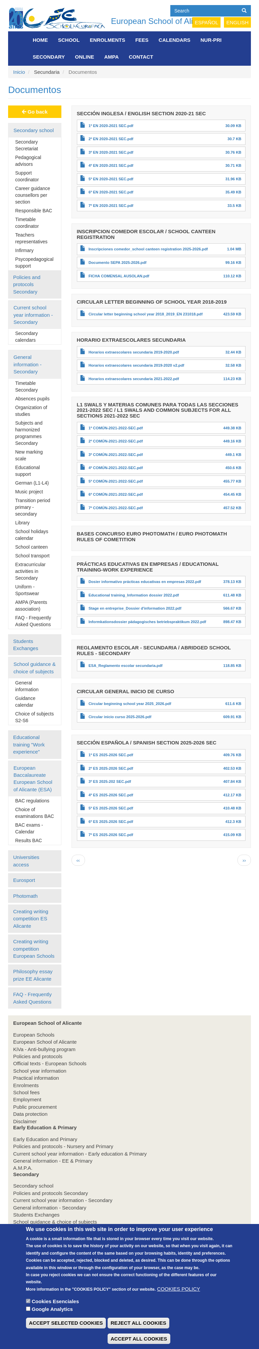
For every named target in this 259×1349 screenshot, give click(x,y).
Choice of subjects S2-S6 (34, 717)
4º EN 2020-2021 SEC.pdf (110, 165)
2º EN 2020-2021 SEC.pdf (110, 139)
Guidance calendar (25, 702)
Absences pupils (32, 398)
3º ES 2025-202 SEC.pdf (109, 781)
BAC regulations (32, 800)
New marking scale (29, 455)
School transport (32, 555)
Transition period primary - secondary (32, 507)
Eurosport (24, 880)
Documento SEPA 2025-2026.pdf (117, 262)
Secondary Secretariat (26, 145)
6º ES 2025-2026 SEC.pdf (110, 822)
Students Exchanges (25, 644)
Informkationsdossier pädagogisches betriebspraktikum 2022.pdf (147, 622)
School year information (39, 1071)
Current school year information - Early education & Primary (80, 1154)
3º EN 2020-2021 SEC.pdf (110, 152)
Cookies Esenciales (55, 1313)
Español (206, 22)
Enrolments (107, 40)
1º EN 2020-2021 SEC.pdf (110, 126)
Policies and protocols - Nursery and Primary (63, 1146)
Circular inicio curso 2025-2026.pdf (119, 717)
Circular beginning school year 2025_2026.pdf (129, 704)
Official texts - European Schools (49, 1063)
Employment (27, 1099)
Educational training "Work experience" (29, 744)
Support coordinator (27, 176)
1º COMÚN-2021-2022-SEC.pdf (115, 428)
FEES (141, 40)
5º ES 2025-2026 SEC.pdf (110, 808)
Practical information (36, 1078)
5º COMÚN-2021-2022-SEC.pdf (115, 481)
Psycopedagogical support (34, 262)
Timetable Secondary (26, 386)
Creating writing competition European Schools (34, 949)
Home (40, 40)
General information (26, 686)
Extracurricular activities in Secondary (30, 571)
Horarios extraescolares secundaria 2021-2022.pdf (133, 379)
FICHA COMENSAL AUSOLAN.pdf (118, 276)
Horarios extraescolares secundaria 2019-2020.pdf (133, 352)
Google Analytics (52, 1321)
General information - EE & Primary (52, 1161)
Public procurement (35, 1107)
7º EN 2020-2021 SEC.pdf (110, 206)
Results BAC (28, 840)
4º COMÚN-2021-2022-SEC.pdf (115, 468)
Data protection (30, 1114)
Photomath (25, 896)
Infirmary (24, 250)
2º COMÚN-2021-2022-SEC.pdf (115, 441)
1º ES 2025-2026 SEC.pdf (110, 755)
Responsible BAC (33, 210)
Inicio (19, 72)
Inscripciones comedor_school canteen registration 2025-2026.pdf (148, 249)
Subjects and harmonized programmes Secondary (28, 433)
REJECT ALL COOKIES (138, 1335)
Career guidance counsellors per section (32, 195)
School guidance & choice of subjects (34, 667)
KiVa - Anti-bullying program (44, 1049)
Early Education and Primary (45, 1139)
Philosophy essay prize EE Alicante (33, 975)
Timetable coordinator (27, 223)
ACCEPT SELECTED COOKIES (66, 1335)
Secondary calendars (26, 337)
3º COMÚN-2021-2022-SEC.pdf (115, 455)
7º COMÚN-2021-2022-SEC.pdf (115, 508)
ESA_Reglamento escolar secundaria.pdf (125, 666)
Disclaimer (25, 1121)
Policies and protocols (37, 1056)
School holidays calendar (31, 535)
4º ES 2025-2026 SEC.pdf (110, 795)
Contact (141, 57)
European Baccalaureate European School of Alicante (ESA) (32, 778)
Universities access (26, 860)
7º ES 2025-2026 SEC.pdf (110, 835)
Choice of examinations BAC (34, 813)
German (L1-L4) (32, 483)
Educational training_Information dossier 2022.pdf (133, 595)
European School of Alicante (162, 21)
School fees (26, 1092)
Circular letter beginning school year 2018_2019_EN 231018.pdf (145, 314)
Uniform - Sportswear (27, 590)
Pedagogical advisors (28, 161)
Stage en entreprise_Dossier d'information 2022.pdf (134, 608)
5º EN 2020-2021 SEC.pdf (110, 179)
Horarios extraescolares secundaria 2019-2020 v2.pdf (136, 365)
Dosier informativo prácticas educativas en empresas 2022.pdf (144, 582)
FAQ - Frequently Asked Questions (33, 621)
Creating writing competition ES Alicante (30, 919)
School (69, 40)
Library (22, 522)
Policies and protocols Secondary (26, 284)
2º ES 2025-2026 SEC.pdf (110, 768)
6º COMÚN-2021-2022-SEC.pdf (115, 494)
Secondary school (33, 130)
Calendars (174, 40)
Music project (29, 491)
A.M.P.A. (22, 1168)
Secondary (49, 57)
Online (84, 57)
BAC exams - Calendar (29, 828)
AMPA (111, 57)
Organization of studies (31, 411)
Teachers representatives (31, 238)
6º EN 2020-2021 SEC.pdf (110, 192)
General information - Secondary (27, 364)
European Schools (34, 1035)
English (237, 22)
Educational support (27, 471)
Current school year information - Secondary (33, 315)
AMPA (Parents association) (31, 606)
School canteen (31, 547)
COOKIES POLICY (178, 1301)
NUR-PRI (211, 40)
